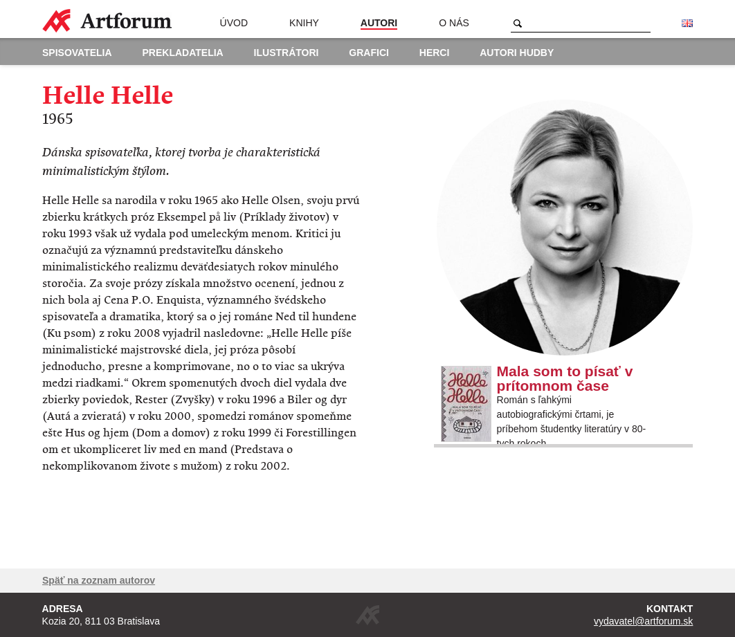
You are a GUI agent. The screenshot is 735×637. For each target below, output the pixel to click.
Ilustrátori (286, 52)
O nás (454, 22)
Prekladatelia (183, 52)
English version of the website (687, 23)
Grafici (369, 52)
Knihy (304, 22)
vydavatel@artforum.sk (643, 621)
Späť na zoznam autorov (98, 580)
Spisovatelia (77, 52)
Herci (434, 52)
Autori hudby (517, 52)
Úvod (234, 22)
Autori (379, 22)
